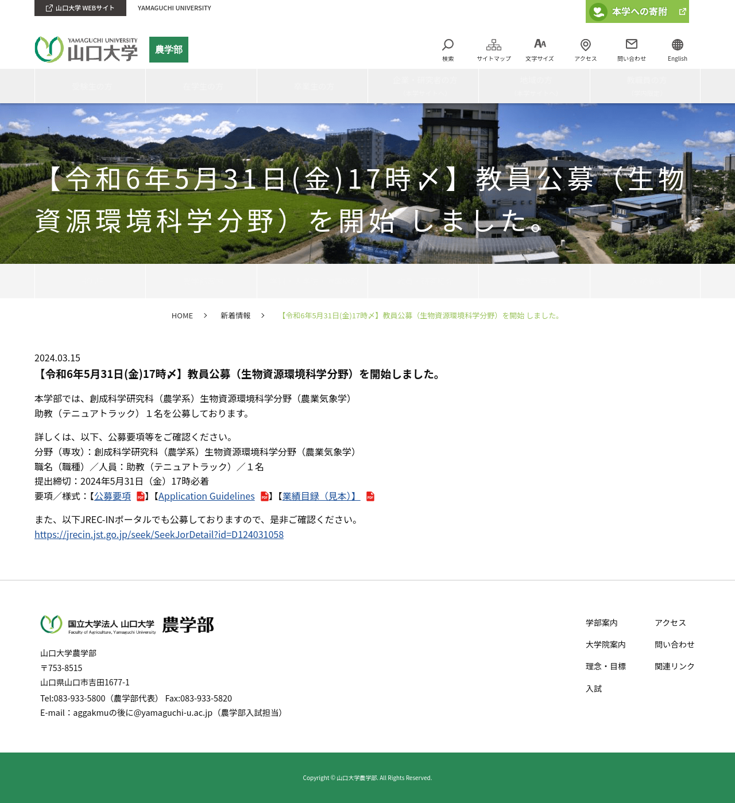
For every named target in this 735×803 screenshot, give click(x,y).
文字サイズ (539, 58)
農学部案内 (201, 280)
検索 (448, 58)
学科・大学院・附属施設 (312, 280)
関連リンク (675, 666)
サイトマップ (494, 58)
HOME (90, 280)
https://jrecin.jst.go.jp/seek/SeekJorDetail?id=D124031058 (159, 534)
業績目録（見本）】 (322, 495)
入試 (594, 688)
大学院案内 (606, 644)
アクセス (585, 58)
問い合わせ (631, 58)
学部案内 (602, 622)
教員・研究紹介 (423, 280)
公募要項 (112, 495)
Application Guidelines (206, 495)
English (677, 58)
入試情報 (644, 280)
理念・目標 (534, 280)
